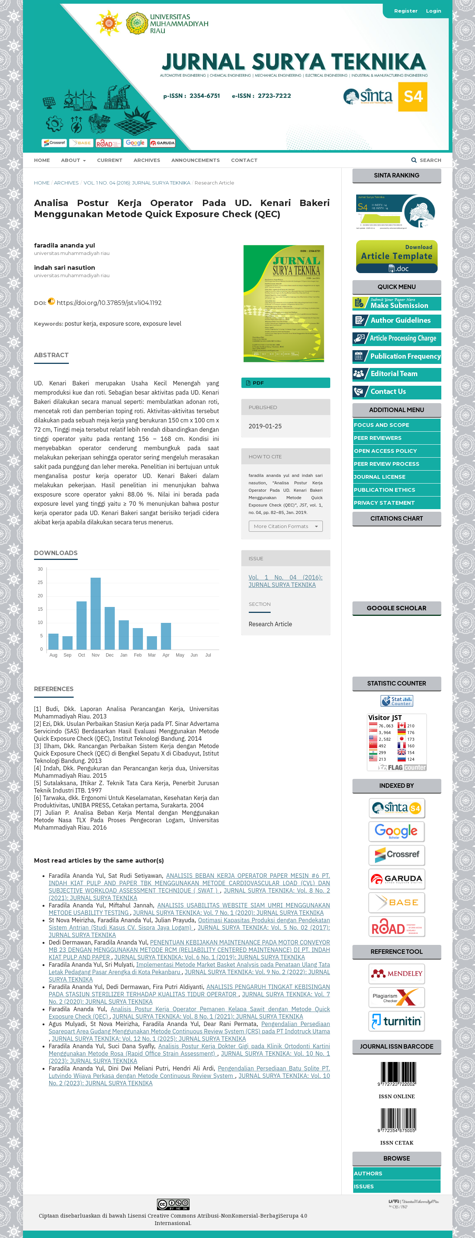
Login (433, 11)
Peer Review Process (386, 464)
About (71, 160)
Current (110, 160)
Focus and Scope (381, 425)
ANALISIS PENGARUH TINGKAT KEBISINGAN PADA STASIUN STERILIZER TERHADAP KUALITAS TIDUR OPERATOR (189, 990)
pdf (257, 383)
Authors (368, 1173)
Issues (364, 1186)
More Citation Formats (281, 526)
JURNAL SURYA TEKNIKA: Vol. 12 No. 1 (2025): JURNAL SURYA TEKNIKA (149, 1038)
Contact (244, 160)
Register (406, 11)
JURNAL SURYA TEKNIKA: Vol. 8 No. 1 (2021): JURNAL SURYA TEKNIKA (208, 1016)
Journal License (379, 477)
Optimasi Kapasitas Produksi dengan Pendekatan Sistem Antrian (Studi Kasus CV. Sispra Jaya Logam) (189, 923)
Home (42, 160)
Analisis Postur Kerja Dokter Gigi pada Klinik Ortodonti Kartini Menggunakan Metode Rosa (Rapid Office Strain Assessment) (189, 1049)
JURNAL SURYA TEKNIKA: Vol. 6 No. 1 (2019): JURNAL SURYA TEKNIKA (209, 957)
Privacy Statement (384, 502)
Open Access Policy (385, 451)
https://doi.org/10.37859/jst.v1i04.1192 (109, 302)
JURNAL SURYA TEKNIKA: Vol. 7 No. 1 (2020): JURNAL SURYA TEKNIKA (228, 912)
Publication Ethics (384, 490)
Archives (147, 160)
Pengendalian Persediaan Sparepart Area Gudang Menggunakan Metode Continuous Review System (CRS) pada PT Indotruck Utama (189, 1027)
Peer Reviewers (378, 438)
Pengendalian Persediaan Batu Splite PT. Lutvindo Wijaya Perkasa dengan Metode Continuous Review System (189, 1072)
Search (429, 160)
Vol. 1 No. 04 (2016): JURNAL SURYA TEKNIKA (137, 183)
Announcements (195, 160)
